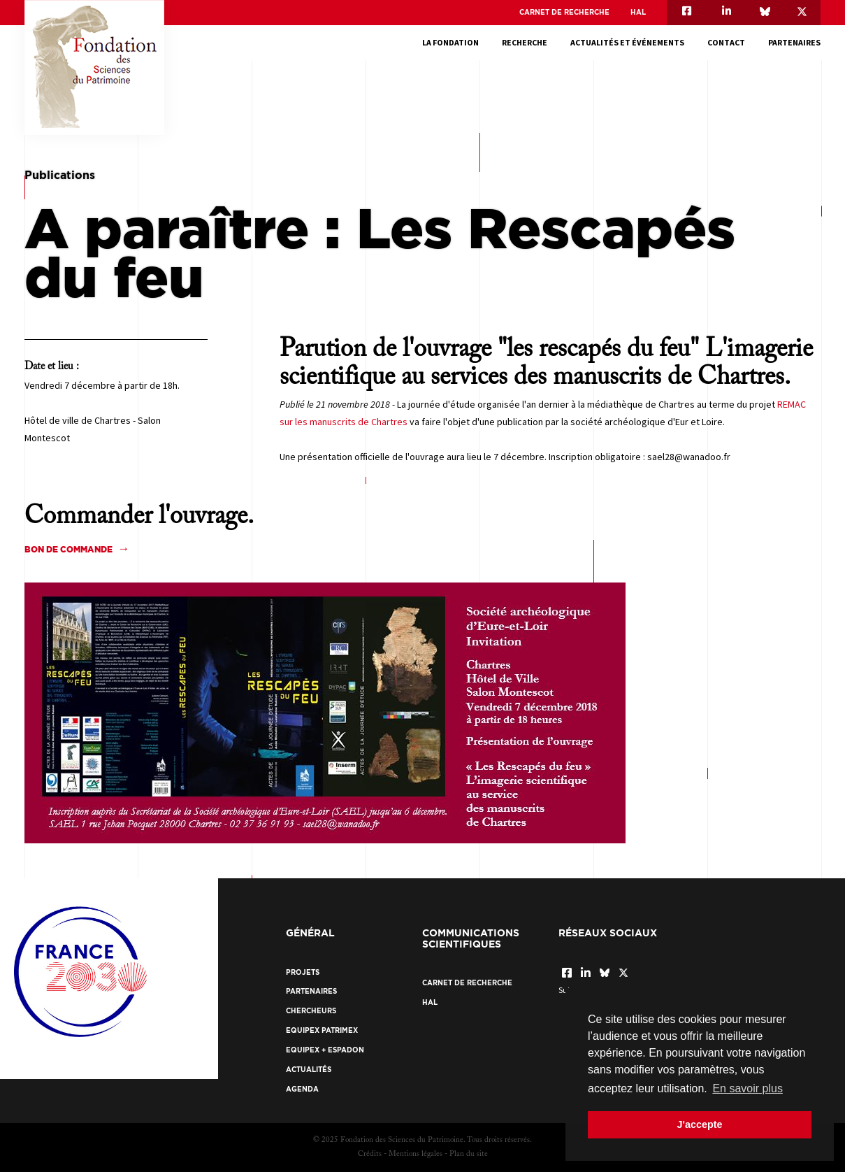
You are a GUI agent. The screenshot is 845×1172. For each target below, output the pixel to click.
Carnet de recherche (564, 12)
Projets (302, 972)
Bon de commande (68, 549)
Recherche (524, 42)
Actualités (308, 1069)
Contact (726, 42)
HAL (638, 12)
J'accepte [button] (699, 1124)
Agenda (302, 1089)
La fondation (450, 42)
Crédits (370, 1154)
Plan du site (468, 1154)
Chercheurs (311, 1011)
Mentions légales (415, 1154)
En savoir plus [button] (747, 1088)
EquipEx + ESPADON (325, 1050)
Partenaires (794, 42)
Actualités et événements (627, 42)
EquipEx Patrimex (322, 1030)
